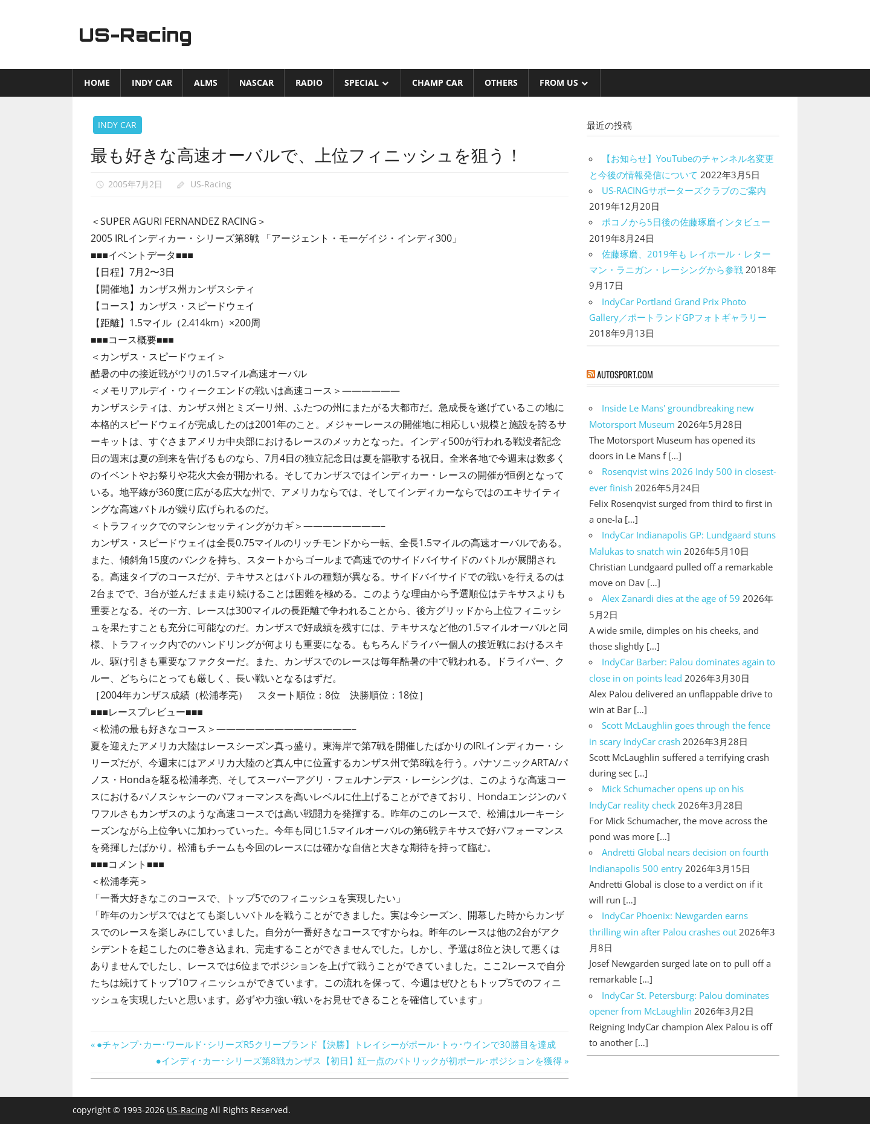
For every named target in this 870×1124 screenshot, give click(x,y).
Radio (309, 82)
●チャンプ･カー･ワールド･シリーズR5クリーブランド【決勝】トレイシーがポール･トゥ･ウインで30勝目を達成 (326, 1044)
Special (361, 82)
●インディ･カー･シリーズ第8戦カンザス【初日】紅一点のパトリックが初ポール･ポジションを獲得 (359, 1061)
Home (97, 82)
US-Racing (138, 34)
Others (501, 82)
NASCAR (256, 82)
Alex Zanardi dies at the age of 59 (671, 598)
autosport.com (625, 374)
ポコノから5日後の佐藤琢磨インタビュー (686, 222)
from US (559, 82)
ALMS (206, 82)
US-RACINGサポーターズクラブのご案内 (684, 190)
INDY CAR (152, 82)
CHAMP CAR (437, 82)
